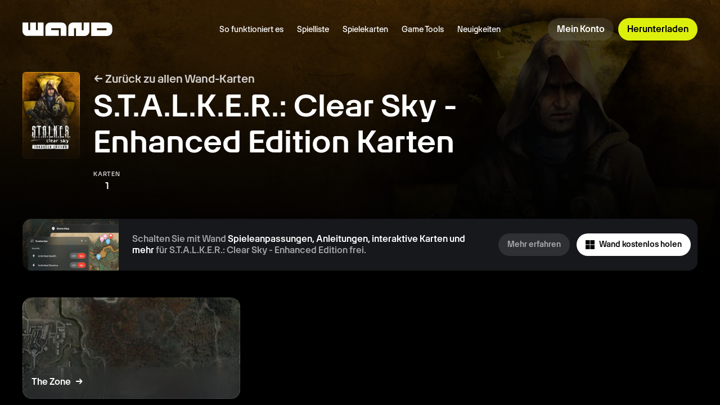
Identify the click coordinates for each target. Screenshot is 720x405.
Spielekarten (365, 29)
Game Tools (423, 29)
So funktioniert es (251, 29)
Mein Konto (581, 29)
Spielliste (313, 29)
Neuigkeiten (479, 29)
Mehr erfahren (534, 244)
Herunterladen (657, 29)
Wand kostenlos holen (634, 244)
